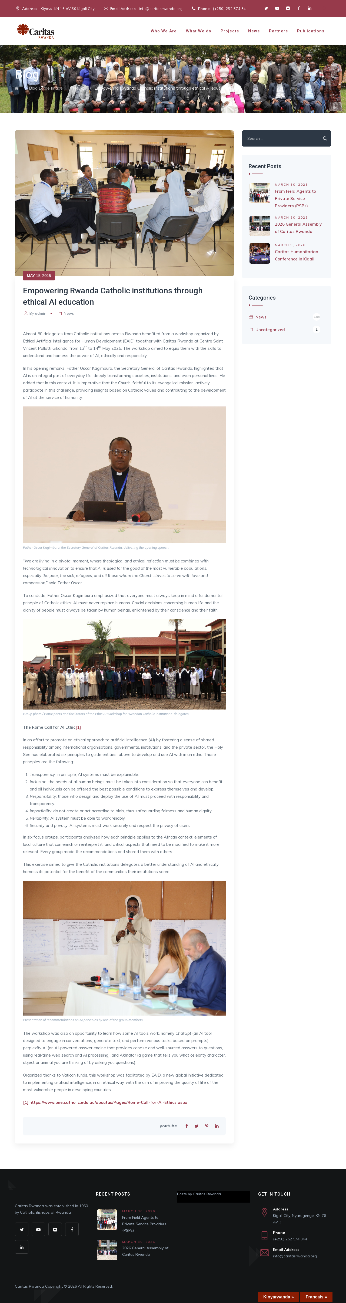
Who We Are (164, 31)
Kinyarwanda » (278, 1297)
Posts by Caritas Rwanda (199, 1194)
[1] (78, 727)
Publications (310, 31)
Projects (230, 31)
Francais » (316, 1297)
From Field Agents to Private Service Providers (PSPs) (295, 198)
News (254, 31)
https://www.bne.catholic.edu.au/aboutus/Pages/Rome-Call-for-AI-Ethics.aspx (108, 1102)
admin (40, 313)
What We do (198, 31)
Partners (278, 31)
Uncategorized (287, 329)
